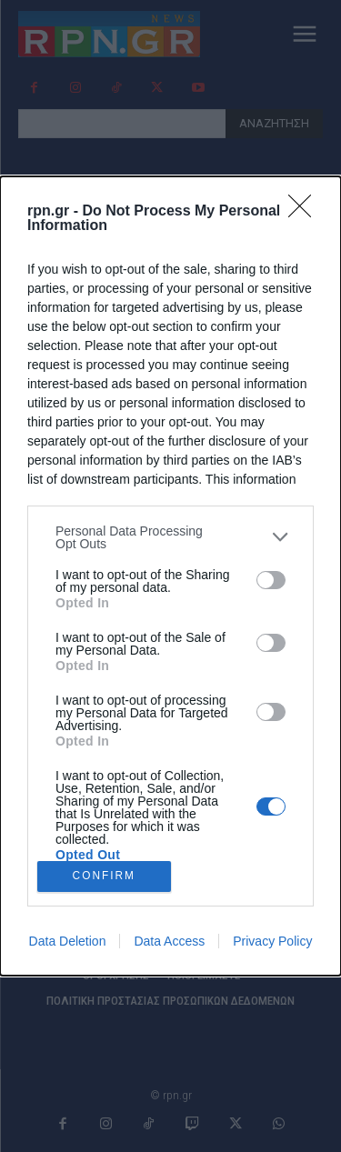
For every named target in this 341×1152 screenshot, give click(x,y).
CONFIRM (104, 877)
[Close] (305, 212)
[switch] (271, 580)
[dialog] (170, 576)
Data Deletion (67, 941)
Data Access (169, 941)
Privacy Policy (272, 941)
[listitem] (170, 537)
